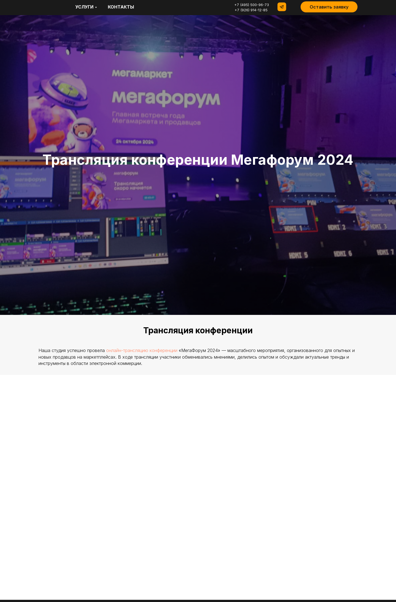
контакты (121, 7)
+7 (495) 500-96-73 (251, 4)
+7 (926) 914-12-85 (251, 10)
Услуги (84, 7)
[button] (329, 6)
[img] (43, 7)
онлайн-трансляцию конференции (141, 350)
